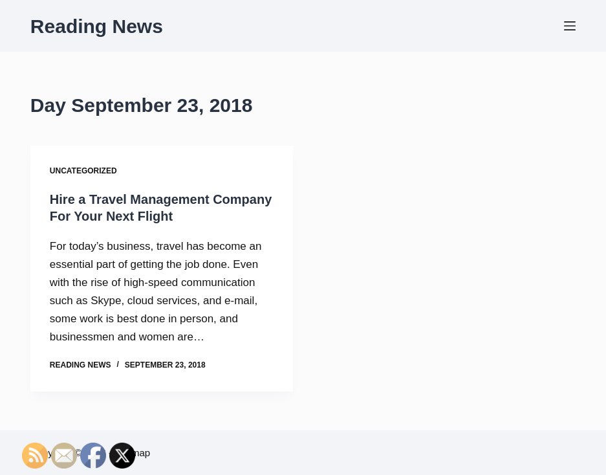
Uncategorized (83, 170)
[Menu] (570, 26)
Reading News (96, 26)
